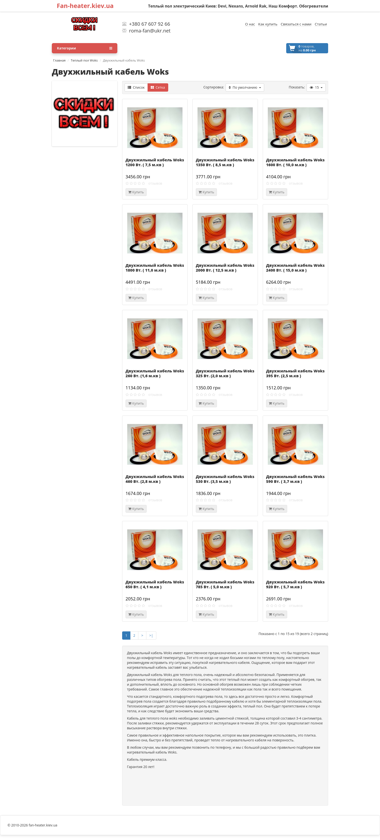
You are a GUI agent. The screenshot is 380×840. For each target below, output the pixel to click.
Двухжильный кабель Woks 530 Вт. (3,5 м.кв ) (225, 479)
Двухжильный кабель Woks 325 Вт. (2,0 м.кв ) (225, 373)
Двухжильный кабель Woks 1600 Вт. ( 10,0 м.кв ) (295, 162)
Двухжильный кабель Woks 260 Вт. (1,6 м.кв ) (155, 373)
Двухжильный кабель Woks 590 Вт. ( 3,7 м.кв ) (295, 479)
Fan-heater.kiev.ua (85, 5)
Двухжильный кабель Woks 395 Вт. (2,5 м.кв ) (295, 373)
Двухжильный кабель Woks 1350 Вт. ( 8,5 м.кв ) (225, 162)
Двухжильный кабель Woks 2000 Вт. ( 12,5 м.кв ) (225, 268)
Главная (59, 60)
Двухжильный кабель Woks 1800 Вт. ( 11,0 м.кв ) (155, 268)
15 (316, 87)
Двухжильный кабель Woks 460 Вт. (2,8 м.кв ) (155, 479)
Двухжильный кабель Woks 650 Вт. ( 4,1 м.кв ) (155, 584)
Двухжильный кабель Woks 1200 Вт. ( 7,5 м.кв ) (155, 162)
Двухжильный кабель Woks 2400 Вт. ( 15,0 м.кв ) (295, 268)
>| (151, 635)
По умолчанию (245, 87)
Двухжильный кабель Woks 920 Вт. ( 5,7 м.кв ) (295, 584)
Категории (84, 48)
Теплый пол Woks (84, 60)
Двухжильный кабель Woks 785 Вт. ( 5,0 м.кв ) (225, 584)
